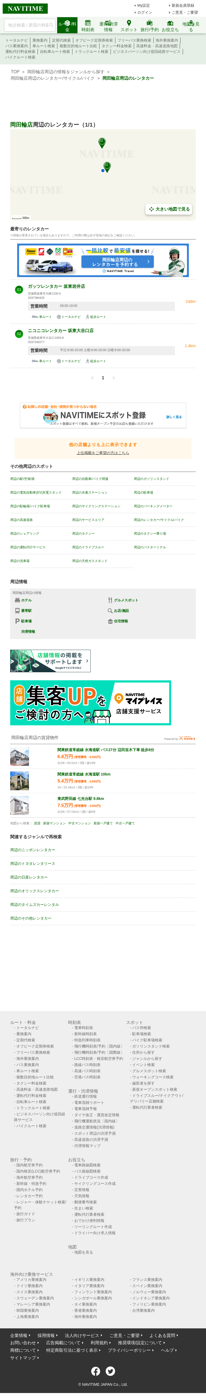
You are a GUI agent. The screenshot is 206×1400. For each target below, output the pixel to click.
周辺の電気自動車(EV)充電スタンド (36, 492)
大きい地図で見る (169, 209)
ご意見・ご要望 (185, 12)
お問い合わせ (23, 1342)
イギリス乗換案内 (89, 1279)
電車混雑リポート (89, 1102)
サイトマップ (23, 1357)
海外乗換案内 (167, 40)
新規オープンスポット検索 (154, 1089)
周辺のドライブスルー (88, 547)
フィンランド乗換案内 (93, 1292)
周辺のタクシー (83, 533)
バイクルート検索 (20, 57)
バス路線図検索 (87, 1171)
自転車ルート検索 (55, 51)
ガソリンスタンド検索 (151, 1046)
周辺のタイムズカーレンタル (34, 904)
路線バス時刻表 (87, 1065)
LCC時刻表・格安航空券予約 (98, 1058)
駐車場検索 (141, 1034)
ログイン (144, 12)
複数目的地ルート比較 (78, 46)
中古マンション (79, 823)
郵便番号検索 (85, 1202)
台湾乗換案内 (143, 1310)
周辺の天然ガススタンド (90, 561)
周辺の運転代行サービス (28, 547)
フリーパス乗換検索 (134, 40)
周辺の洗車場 (20, 561)
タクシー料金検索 (117, 46)
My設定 (143, 5)
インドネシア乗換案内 (151, 1298)
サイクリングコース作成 (95, 1183)
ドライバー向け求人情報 (95, 1233)
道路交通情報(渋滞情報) (94, 1127)
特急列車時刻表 (87, 1040)
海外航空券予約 (29, 1177)
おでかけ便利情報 (89, 1220)
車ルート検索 (43, 46)
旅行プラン (25, 1220)
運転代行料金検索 (20, 51)
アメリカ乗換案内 (31, 1279)
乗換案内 (39, 40)
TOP (15, 71)
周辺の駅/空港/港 (22, 479)
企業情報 (18, 1335)
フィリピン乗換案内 (149, 1304)
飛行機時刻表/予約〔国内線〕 (99, 1046)
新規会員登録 (183, 5)
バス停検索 (141, 1028)
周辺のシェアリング (24, 533)
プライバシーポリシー (129, 1350)
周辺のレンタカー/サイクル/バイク (159, 520)
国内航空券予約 (29, 1165)
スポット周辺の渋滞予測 (95, 1133)
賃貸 (37, 823)
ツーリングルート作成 (93, 1227)
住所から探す (143, 1052)
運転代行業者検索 (147, 1107)
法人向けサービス (82, 1335)
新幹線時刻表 (85, 1034)
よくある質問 (162, 1335)
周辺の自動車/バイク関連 (90, 479)
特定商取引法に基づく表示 (72, 1350)
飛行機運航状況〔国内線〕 (96, 1121)
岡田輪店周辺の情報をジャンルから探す (66, 71)
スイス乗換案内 (29, 1292)
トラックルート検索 (91, 51)
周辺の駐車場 (143, 492)
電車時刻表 (83, 1028)
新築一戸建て (103, 823)
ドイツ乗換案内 (29, 1286)
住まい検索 (83, 1208)
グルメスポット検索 (149, 1071)
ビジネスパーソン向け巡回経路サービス (147, 51)
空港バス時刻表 (87, 1077)
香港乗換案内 (85, 1310)
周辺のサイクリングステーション (96, 506)
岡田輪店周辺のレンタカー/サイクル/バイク (53, 78)
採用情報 (46, 1335)
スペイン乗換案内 (147, 1286)
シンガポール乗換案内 (93, 1298)
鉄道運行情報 (85, 1096)
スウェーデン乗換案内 (35, 1298)
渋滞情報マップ (87, 1146)
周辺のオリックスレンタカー (34, 891)
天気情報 (81, 1196)
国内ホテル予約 (29, 1190)
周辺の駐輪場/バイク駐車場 (30, 506)
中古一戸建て (125, 823)
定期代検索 (61, 40)
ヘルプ (167, 1350)
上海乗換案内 (27, 1316)
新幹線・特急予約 (31, 1183)
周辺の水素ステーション (90, 492)
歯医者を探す (143, 1083)
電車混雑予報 (85, 1109)
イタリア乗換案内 (89, 1286)
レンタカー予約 (29, 1196)
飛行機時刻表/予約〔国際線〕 (99, 1052)
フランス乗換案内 (147, 1279)
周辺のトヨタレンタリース (32, 863)
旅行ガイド (25, 1214)
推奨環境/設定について (140, 1342)
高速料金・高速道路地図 (157, 46)
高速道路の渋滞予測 (91, 1139)
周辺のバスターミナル (150, 547)
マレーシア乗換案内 (33, 1304)
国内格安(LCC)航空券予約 (38, 1171)
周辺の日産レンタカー (29, 877)
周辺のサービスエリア (88, 520)
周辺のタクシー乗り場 (150, 533)
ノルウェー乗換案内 (149, 1292)
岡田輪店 (21, 125)
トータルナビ (16, 40)
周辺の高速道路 (21, 520)
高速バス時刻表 (87, 1071)
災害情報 (81, 1190)
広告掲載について (63, 1342)
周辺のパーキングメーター (153, 506)
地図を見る (83, 1252)
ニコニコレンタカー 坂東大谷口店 (60, 330)
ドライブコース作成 (91, 1177)
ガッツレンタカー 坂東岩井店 (56, 286)
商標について (23, 1350)
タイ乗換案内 (85, 1304)
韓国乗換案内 (27, 1310)
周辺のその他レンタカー (31, 918)
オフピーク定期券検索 (94, 40)
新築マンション (54, 823)
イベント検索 (143, 1065)
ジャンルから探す (147, 1058)
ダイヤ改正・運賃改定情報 (96, 1115)
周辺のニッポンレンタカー (32, 850)
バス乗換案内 (16, 46)
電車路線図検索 (87, 1165)
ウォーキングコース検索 (153, 1077)
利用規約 (99, 1342)
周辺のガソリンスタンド (151, 479)
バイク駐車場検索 (147, 1040)
